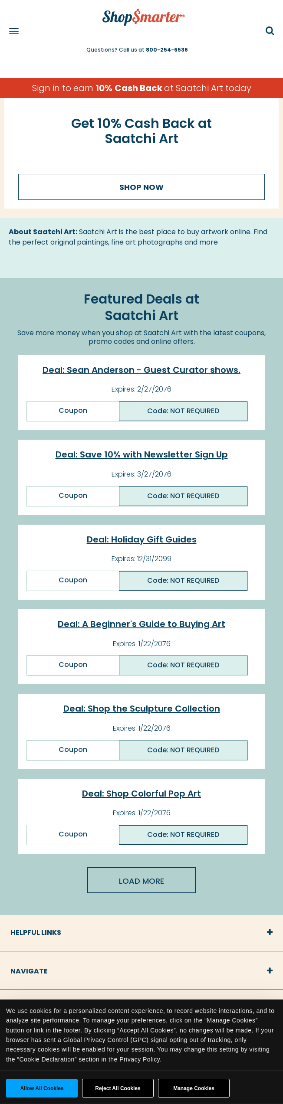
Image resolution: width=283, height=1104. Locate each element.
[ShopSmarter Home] (141, 13)
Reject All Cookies (117, 1088)
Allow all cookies (41, 1088)
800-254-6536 (167, 49)
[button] (270, 31)
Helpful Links (35, 932)
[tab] (141, 933)
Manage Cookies (193, 1088)
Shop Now (141, 187)
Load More (141, 880)
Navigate (29, 971)
